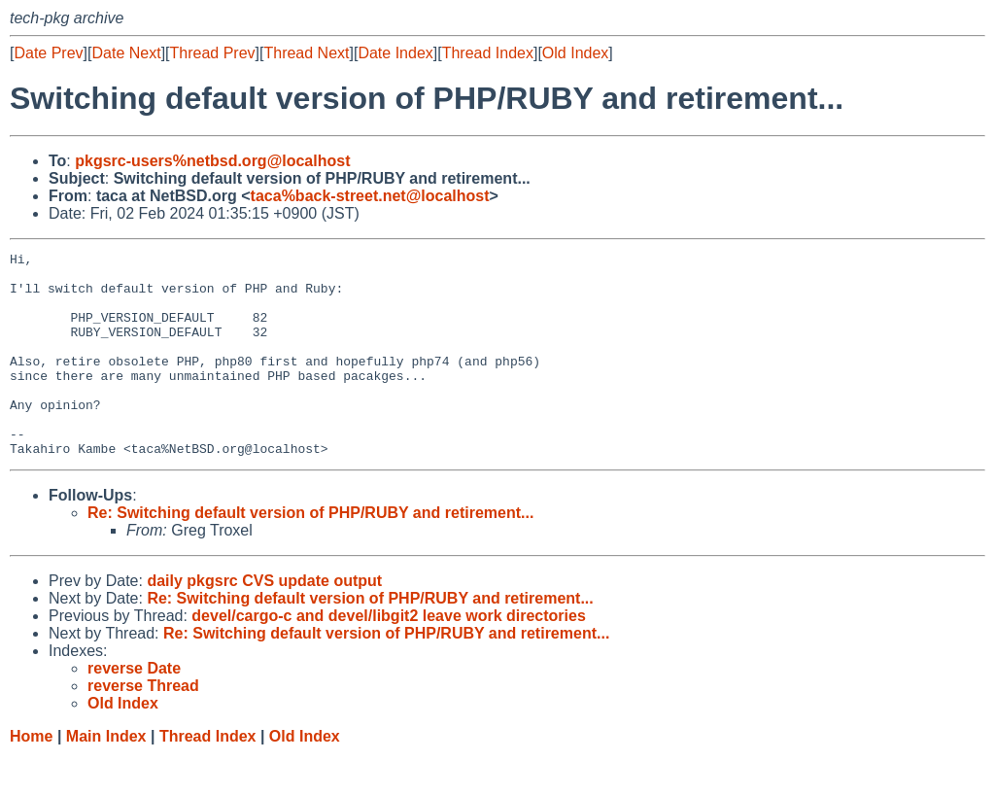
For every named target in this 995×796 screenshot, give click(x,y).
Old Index (575, 53)
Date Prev (48, 53)
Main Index (106, 777)
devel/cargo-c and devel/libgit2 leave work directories (388, 656)
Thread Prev (213, 53)
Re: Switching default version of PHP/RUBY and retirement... (310, 553)
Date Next (125, 53)
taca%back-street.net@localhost (370, 196)
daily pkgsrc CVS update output (264, 621)
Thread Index (487, 53)
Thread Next (306, 53)
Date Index (395, 53)
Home (31, 777)
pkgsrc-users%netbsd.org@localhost (212, 161)
